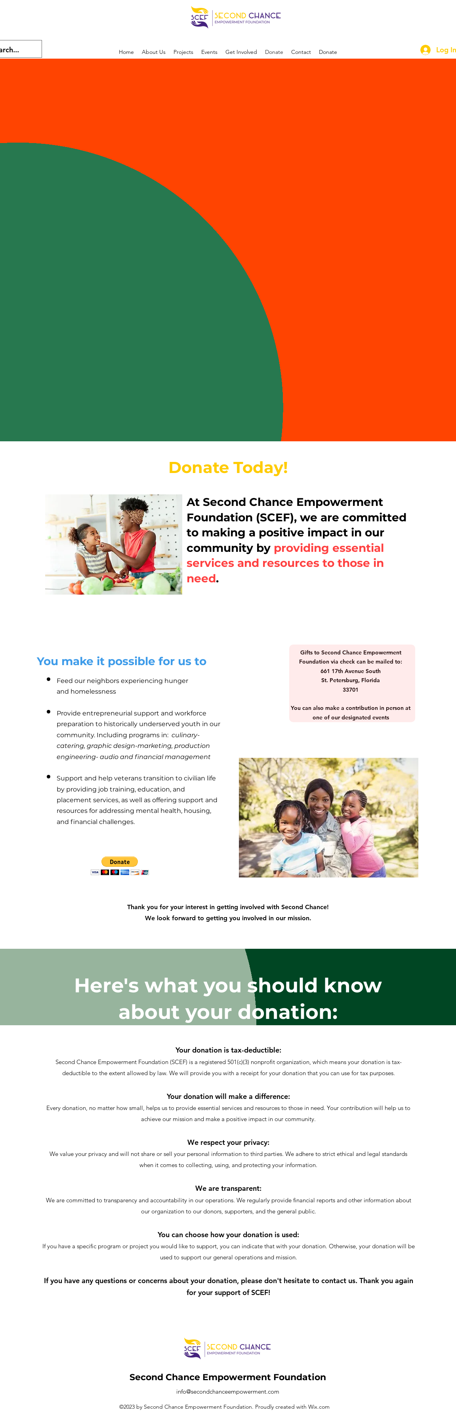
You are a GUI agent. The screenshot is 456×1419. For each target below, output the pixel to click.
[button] (120, 865)
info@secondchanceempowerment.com (227, 1391)
